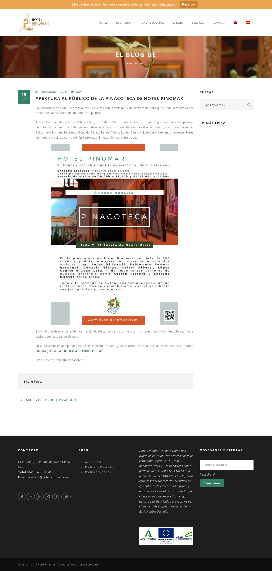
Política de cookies (98, 472)
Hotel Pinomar (48, 92)
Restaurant (124, 22)
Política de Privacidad (99, 467)
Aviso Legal (93, 462)
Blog (78, 92)
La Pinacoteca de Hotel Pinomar (79, 351)
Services (198, 22)
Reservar (188, 4)
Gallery (177, 22)
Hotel (103, 22)
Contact (219, 22)
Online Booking (153, 22)
